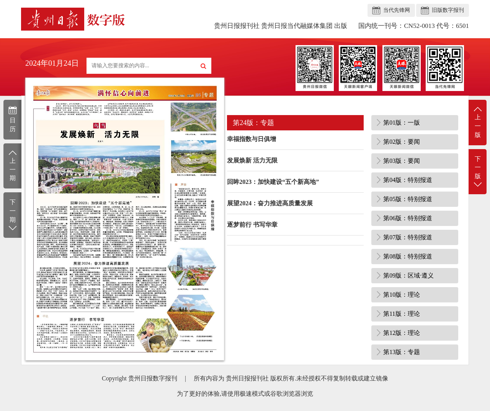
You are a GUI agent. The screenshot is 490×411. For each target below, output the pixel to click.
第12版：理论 (401, 333)
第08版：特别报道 (407, 256)
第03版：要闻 (401, 161)
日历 (12, 119)
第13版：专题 (401, 352)
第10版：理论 (401, 294)
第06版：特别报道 (407, 218)
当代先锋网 (396, 10)
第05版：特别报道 (407, 199)
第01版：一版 (401, 122)
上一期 (12, 165)
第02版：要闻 (401, 141)
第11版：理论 (401, 313)
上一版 (478, 122)
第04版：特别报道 (407, 180)
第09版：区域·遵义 (408, 275)
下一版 (478, 172)
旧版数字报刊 (448, 10)
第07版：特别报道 (407, 237)
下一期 (12, 215)
